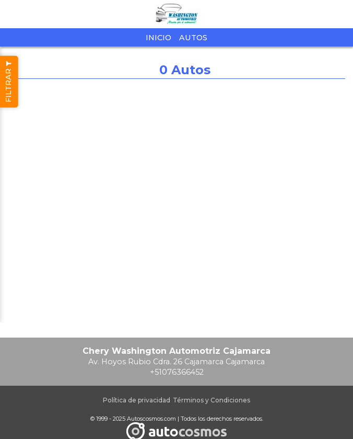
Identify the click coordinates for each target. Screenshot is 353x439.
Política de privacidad (136, 400)
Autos (193, 37)
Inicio (158, 37)
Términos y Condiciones (211, 400)
